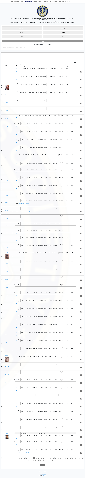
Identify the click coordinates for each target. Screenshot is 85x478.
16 (36, 458)
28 (65, 458)
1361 (16, 433)
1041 (16, 441)
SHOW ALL (42, 464)
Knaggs (7, 180)
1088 (16, 364)
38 (33, 460)
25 (58, 458)
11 (24, 458)
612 (16, 154)
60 (16, 68)
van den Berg (7, 374)
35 (82, 458)
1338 (16, 284)
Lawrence (7, 134)
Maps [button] (39, 1)
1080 (16, 277)
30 (70, 458)
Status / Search (22, 28)
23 (53, 458)
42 (43, 460)
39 (35, 460)
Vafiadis (7, 172)
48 (54, 460)
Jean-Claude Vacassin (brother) (24, 211)
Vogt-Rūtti (7, 279)
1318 (16, 292)
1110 (16, 237)
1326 (16, 411)
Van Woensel (7, 342)
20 (46, 458)
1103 (16, 261)
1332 (16, 177)
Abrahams (7, 157)
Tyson (7, 232)
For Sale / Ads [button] (70, 1)
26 (60, 458)
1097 (16, 216)
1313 (16, 185)
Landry (7, 110)
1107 (16, 300)
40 (38, 460)
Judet (7, 71)
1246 (16, 193)
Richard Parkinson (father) (23, 452)
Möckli (7, 433)
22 (50, 458)
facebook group (42, 474)
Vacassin (6, 202)
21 (48, 458)
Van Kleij (6, 355)
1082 (16, 139)
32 (75, 458)
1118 (16, 169)
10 (21, 458)
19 (43, 458)
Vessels (21, 1)
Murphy (7, 247)
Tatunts (7, 188)
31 (72, 458)
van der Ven (7, 366)
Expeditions (16, 1)
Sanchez (6, 102)
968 (16, 356)
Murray (7, 149)
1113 (16, 316)
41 (40, 460)
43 (45, 460)
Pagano (7, 398)
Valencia (6, 334)
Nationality (63, 28)
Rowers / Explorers (28, 1)
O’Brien (7, 195)
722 (16, 395)
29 (67, 458)
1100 (16, 200)
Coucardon (7, 94)
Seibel (7, 83)
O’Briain (7, 327)
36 (28, 460)
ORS (12, 1)
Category (22, 32)
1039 (16, 147)
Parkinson (7, 452)
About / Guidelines (53, 1)
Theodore (7, 118)
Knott (7, 225)
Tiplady (7, 421)
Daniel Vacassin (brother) (23, 203)
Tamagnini (7, 303)
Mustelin (6, 444)
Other (63, 36)
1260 (16, 230)
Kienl (7, 311)
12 (26, 458)
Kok (7, 405)
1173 (16, 449)
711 (16, 115)
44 (47, 460)
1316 (16, 308)
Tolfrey (7, 429)
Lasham (7, 218)
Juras (7, 78)
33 (77, 458)
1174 (16, 379)
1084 (16, 269)
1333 (16, 245)
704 (16, 252)
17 (38, 458)
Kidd (7, 287)
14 (31, 458)
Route (63, 32)
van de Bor (7, 382)
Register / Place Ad (62, 1)
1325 (16, 348)
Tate (7, 126)
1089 (16, 324)
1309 (16, 332)
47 (52, 460)
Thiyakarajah (7, 413)
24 (55, 458)
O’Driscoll (7, 165)
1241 (16, 223)
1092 (16, 123)
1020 (16, 435)
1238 (16, 163)
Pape (7, 263)
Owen (7, 295)
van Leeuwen (7, 350)
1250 (16, 427)
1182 (16, 419)
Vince (7, 271)
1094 (16, 403)
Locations (22, 36)
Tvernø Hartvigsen (7, 240)
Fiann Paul (44, 475)
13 (29, 458)
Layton (7, 319)
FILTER (42, 41)
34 (79, 458)
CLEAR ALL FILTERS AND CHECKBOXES (42, 44)
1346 (16, 340)
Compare (45, 1)
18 (41, 458)
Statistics (35, 1)
